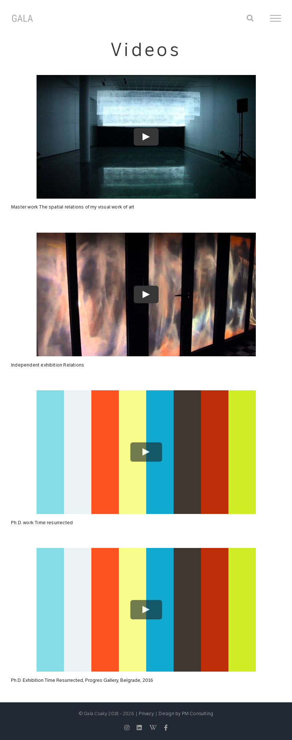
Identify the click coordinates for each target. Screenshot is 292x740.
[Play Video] (146, 137)
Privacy (146, 714)
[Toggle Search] (250, 18)
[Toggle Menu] (275, 18)
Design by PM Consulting (186, 714)
